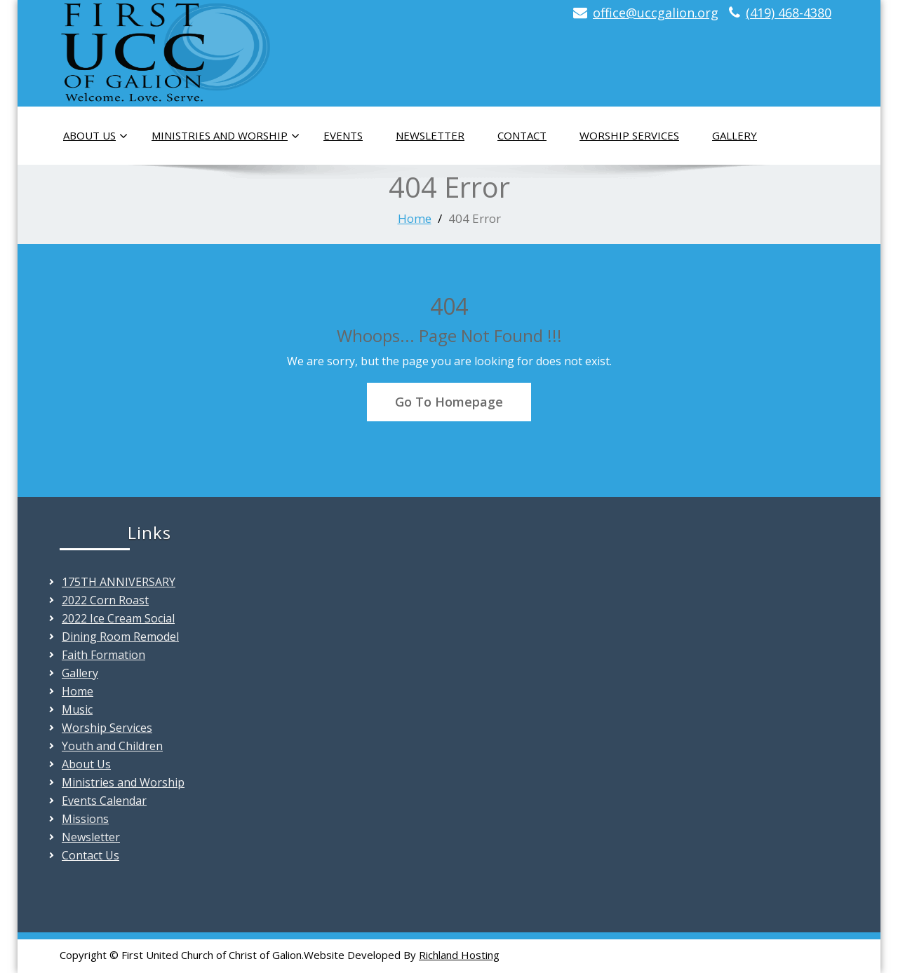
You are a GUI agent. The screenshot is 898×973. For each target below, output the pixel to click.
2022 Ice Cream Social (118, 618)
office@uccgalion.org (655, 12)
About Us (95, 136)
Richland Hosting (459, 955)
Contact (522, 135)
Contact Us (90, 855)
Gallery (734, 135)
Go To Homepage (449, 401)
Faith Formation (103, 655)
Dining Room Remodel (120, 637)
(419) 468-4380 (788, 12)
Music (77, 709)
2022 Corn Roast (105, 600)
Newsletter (430, 135)
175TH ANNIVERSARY (118, 582)
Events (343, 135)
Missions (85, 819)
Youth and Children (112, 746)
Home (414, 218)
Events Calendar (104, 801)
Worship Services (629, 135)
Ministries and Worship (226, 136)
